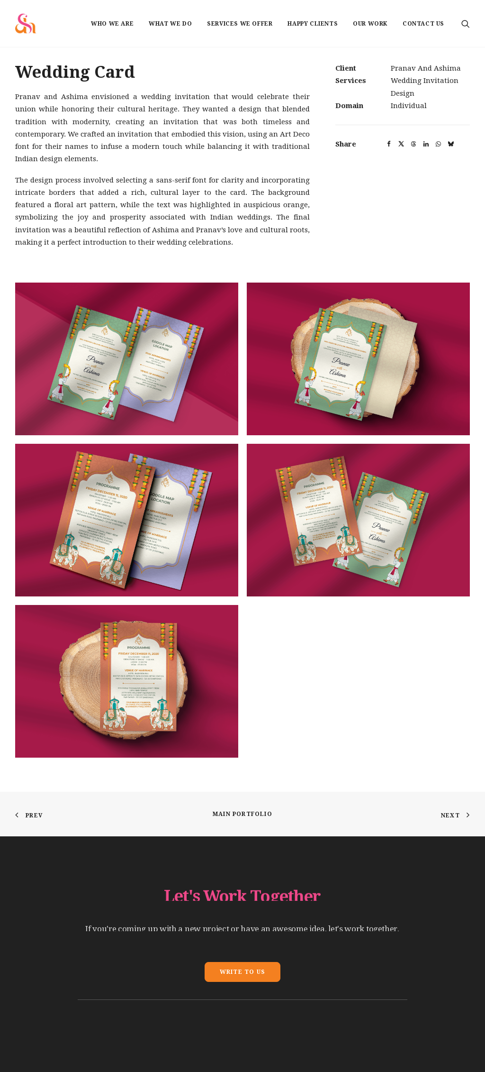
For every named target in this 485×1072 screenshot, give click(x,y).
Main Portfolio (242, 814)
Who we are (112, 23)
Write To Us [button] (242, 972)
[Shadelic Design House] (25, 23)
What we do (170, 23)
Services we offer (239, 23)
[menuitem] (112, 23)
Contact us (423, 23)
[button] (465, 23)
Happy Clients (312, 23)
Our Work (370, 23)
